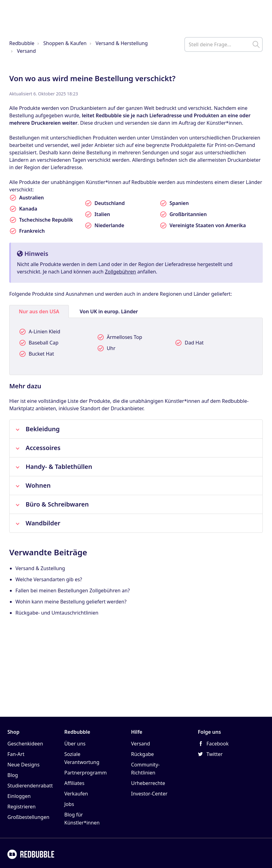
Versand (26, 51)
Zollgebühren (120, 271)
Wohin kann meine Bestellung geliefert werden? (71, 601)
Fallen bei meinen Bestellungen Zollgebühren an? (72, 590)
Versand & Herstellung (121, 43)
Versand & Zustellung (40, 568)
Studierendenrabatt (30, 785)
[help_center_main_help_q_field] (223, 44)
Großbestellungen (28, 817)
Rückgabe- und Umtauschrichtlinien (56, 612)
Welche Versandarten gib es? (48, 579)
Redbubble (21, 43)
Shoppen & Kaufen (64, 43)
